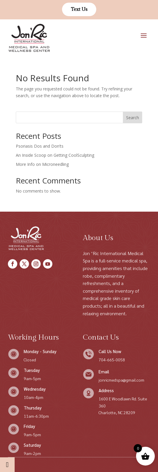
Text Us (79, 9)
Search (132, 117)
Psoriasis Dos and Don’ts (39, 146)
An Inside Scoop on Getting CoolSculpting (55, 155)
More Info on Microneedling (42, 164)
